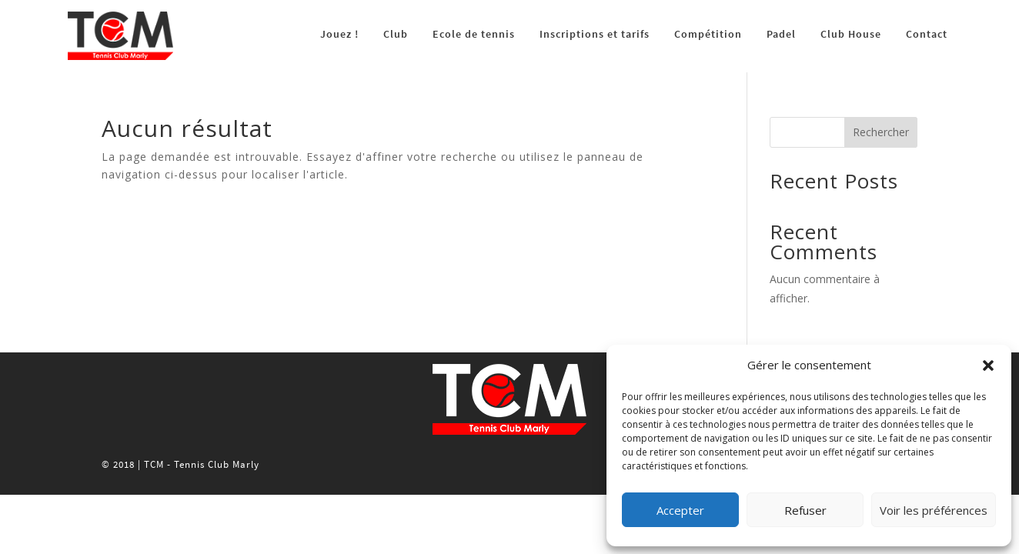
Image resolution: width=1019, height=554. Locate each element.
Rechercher (881, 132)
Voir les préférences (933, 510)
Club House (850, 34)
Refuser (805, 510)
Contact (926, 34)
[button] (988, 365)
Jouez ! (339, 34)
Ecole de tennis (474, 34)
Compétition (708, 34)
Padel (781, 34)
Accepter (680, 510)
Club (395, 34)
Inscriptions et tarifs (595, 34)
